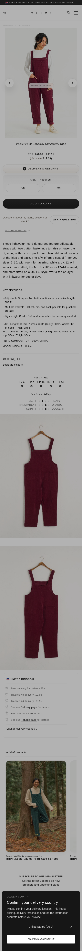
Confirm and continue (41, 939)
